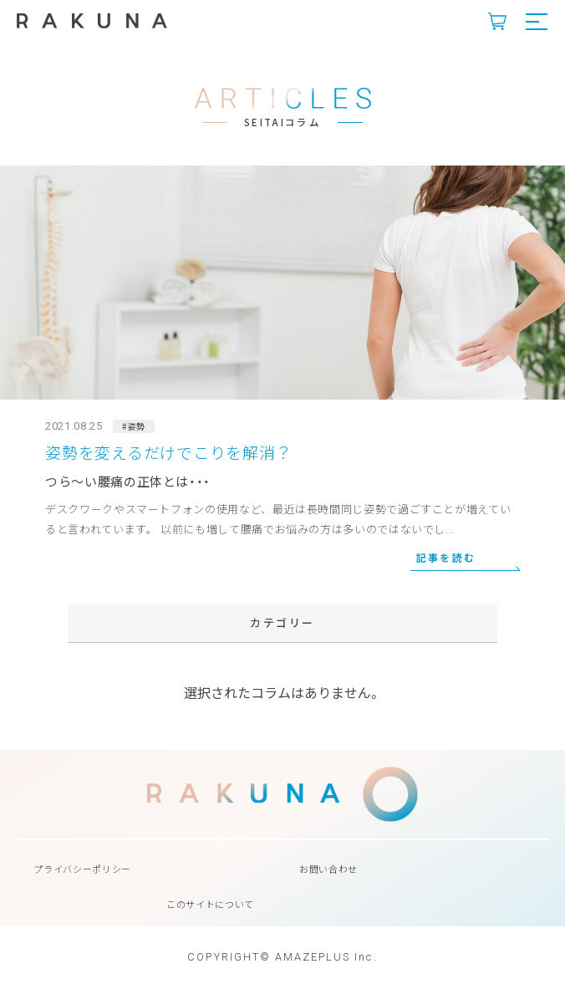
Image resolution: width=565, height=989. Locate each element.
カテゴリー (282, 622)
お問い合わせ (328, 869)
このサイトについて (210, 904)
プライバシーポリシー (82, 869)
